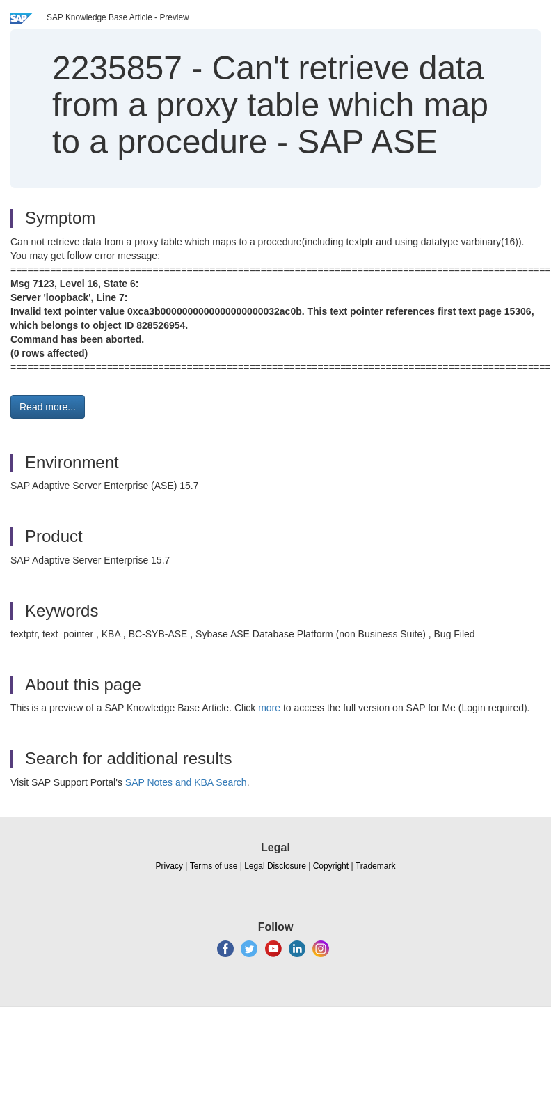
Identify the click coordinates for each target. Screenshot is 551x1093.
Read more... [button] (47, 406)
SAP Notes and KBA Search (186, 782)
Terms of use (214, 866)
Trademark (376, 866)
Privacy (169, 866)
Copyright (331, 866)
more (269, 707)
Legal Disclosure (275, 866)
